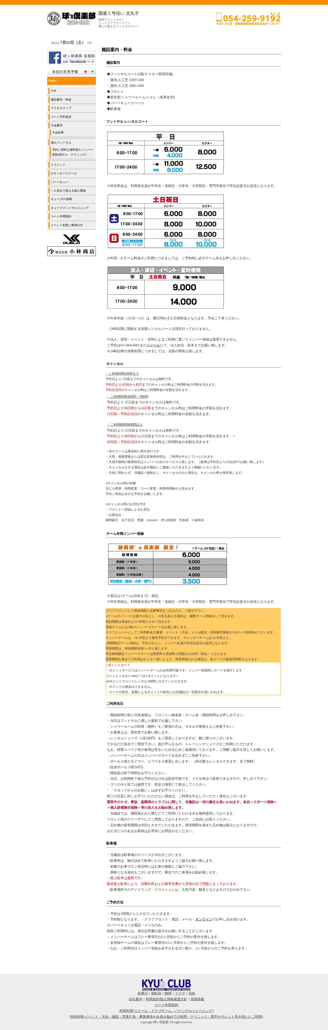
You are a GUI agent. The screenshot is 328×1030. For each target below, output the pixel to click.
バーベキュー (59, 182)
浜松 (192, 993)
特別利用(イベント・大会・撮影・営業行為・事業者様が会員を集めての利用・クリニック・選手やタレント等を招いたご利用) (166, 1017)
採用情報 (197, 999)
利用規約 (152, 999)
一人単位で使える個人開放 (68, 190)
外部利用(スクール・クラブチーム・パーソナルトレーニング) (166, 1011)
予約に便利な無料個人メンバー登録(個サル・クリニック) (72, 152)
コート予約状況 (61, 117)
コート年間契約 (61, 216)
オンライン (203, 919)
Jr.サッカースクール (64, 173)
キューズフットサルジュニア (70, 208)
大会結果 (58, 132)
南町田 (156, 993)
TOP (53, 91)
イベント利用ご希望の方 (67, 225)
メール (155, 345)
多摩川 (142, 993)
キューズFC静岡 (61, 199)
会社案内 (135, 999)
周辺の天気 (71, 71)
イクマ (180, 993)
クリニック (58, 165)
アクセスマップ (61, 108)
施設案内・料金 (61, 99)
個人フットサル (61, 142)
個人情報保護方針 (173, 999)
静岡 (168, 993)
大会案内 (57, 125)
